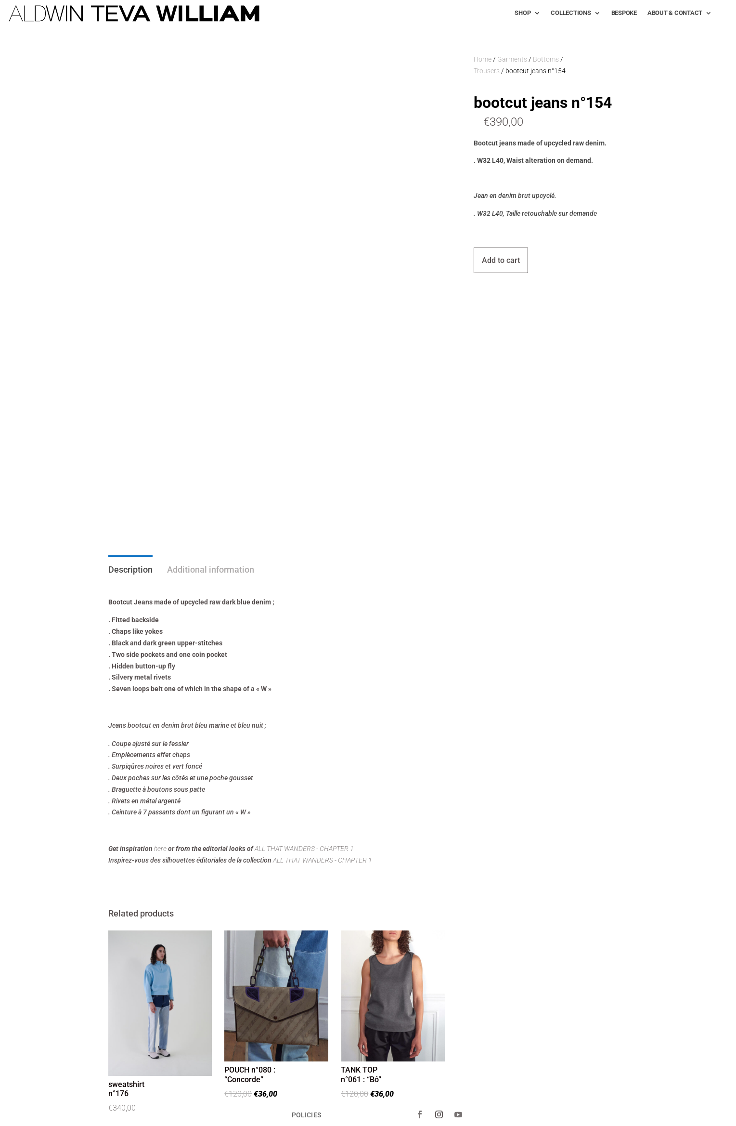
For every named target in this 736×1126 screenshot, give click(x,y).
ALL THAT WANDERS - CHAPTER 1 (304, 848)
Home (482, 59)
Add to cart (501, 260)
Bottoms (546, 59)
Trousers (487, 71)
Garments (512, 59)
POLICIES (306, 1114)
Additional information (210, 569)
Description (130, 569)
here (160, 848)
